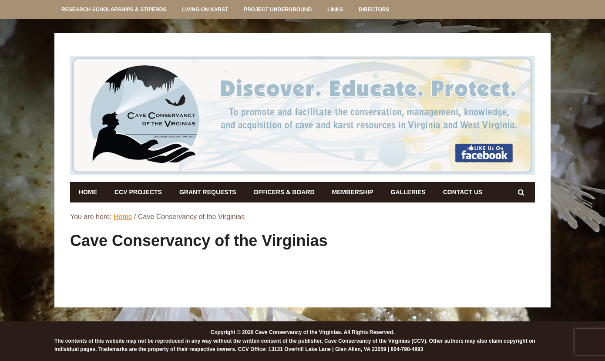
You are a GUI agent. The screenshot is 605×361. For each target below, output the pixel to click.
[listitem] (142, 114)
